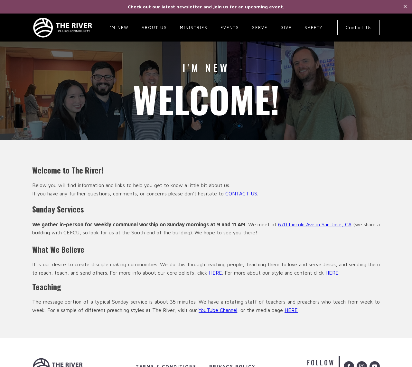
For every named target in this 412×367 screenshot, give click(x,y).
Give (286, 27)
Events (229, 27)
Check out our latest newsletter (165, 6)
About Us (154, 27)
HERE (215, 273)
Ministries (194, 27)
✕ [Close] (405, 6)
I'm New (118, 27)
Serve (259, 27)
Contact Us (358, 27)
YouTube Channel (218, 310)
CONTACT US (241, 193)
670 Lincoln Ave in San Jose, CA (314, 224)
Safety (313, 27)
